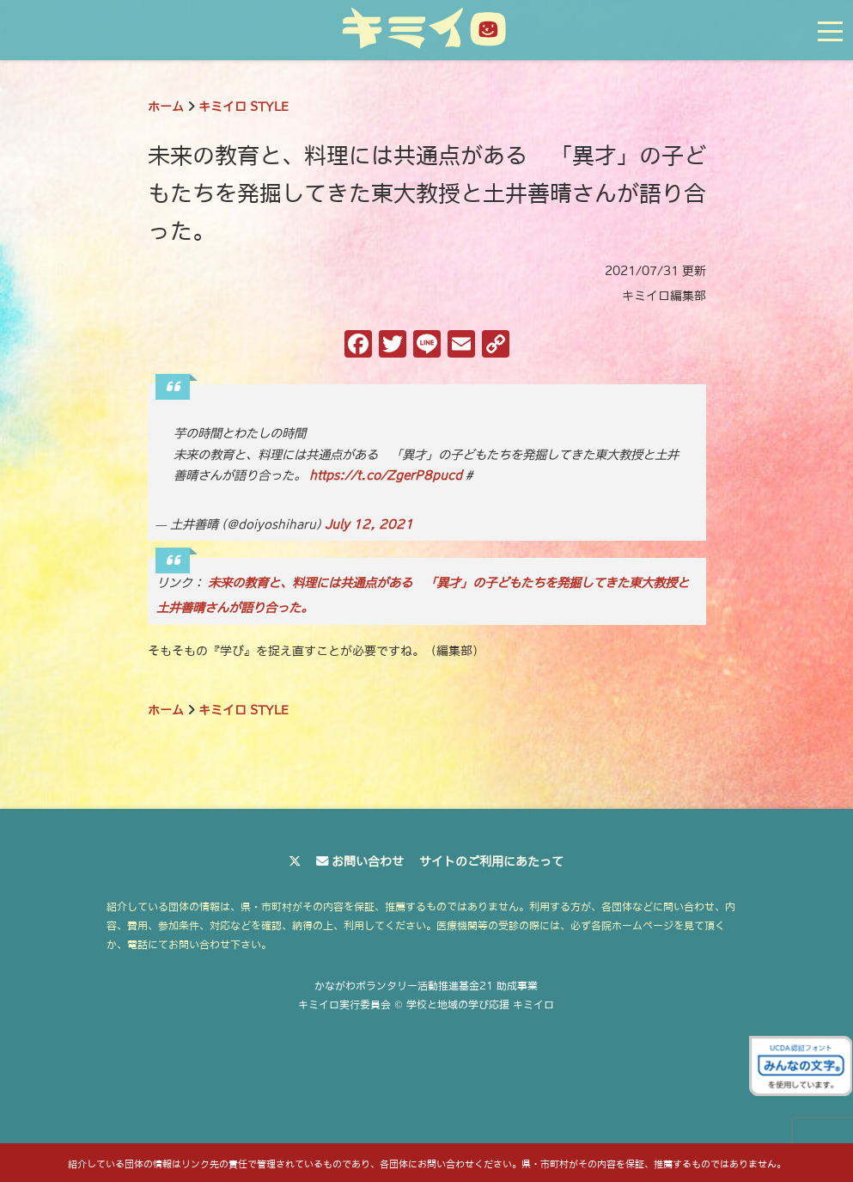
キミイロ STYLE (243, 107)
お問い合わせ (368, 861)
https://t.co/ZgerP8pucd (385, 475)
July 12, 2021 (369, 524)
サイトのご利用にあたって (491, 861)
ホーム (166, 107)
